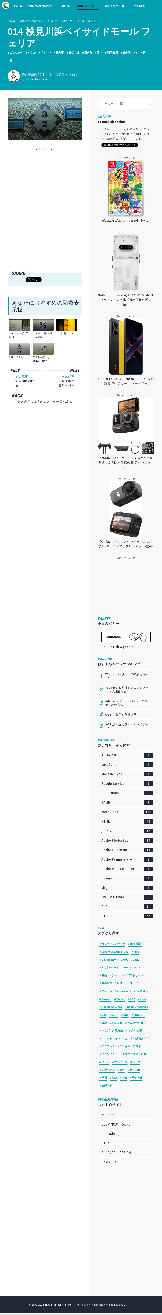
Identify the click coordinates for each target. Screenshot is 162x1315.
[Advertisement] (45, 178)
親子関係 (135, 1071)
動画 (104, 976)
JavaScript (127, 765)
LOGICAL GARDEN (43, 6)
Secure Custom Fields (115, 952)
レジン (121, 984)
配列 (104, 1079)
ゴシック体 (16, 52)
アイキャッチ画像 (130, 1047)
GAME (127, 803)
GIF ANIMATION (116, 6)
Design (127, 878)
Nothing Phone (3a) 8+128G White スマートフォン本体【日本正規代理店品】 (126, 300)
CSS (133, 1000)
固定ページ (108, 1071)
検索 (125, 960)
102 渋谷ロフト (65, 333)
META (115, 1015)
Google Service (127, 784)
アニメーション (137, 1023)
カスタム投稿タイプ (137, 1039)
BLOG (66, 6)
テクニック (108, 1047)
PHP (127, 907)
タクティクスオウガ (113, 944)
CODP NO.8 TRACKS (116, 1126)
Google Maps (133, 968)
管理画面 (107, 1087)
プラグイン (121, 1063)
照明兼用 (112, 52)
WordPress (127, 812)
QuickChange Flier (115, 1135)
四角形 (88, 52)
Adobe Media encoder (127, 869)
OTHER (127, 916)
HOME (11, 20)
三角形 (60, 52)
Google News (110, 960)
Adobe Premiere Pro (127, 859)
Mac (104, 1015)
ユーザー (135, 984)
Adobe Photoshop (127, 841)
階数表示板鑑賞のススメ (33, 20)
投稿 (114, 1079)
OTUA (105, 1145)
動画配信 (107, 984)
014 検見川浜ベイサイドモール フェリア (73, 20)
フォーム (107, 992)
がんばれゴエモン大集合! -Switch (126, 221)
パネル (32, 52)
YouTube (117, 1023)
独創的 (127, 52)
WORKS (139, 6)
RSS (126, 1015)
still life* (108, 1116)
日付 (122, 1071)
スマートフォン (111, 1039)
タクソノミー (109, 1055)
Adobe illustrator (127, 850)
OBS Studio (127, 793)
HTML (127, 822)
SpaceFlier (109, 1164)
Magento (127, 888)
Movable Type (127, 774)
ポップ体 (46, 52)
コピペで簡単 (136, 1031)
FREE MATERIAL (127, 897)
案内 (100, 52)
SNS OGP (140, 1015)
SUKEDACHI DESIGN (116, 1154)
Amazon (107, 1000)
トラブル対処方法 (112, 1031)
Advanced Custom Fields (133, 992)
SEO (104, 1023)
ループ (136, 1063)
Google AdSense (112, 1007)
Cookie (121, 1000)
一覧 (124, 1079)
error (144, 1000)
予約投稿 (137, 1079)
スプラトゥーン (133, 976)
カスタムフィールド (134, 1055)
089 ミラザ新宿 (17, 357)
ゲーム (116, 976)
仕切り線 (74, 52)
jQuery (127, 831)
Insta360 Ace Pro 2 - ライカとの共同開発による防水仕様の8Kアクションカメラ (126, 463)
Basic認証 (136, 944)
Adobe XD (127, 755)
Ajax (137, 952)
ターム (106, 1063)
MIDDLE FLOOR (88, 6)
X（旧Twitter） (111, 968)
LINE (136, 960)
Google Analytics (138, 1007)
